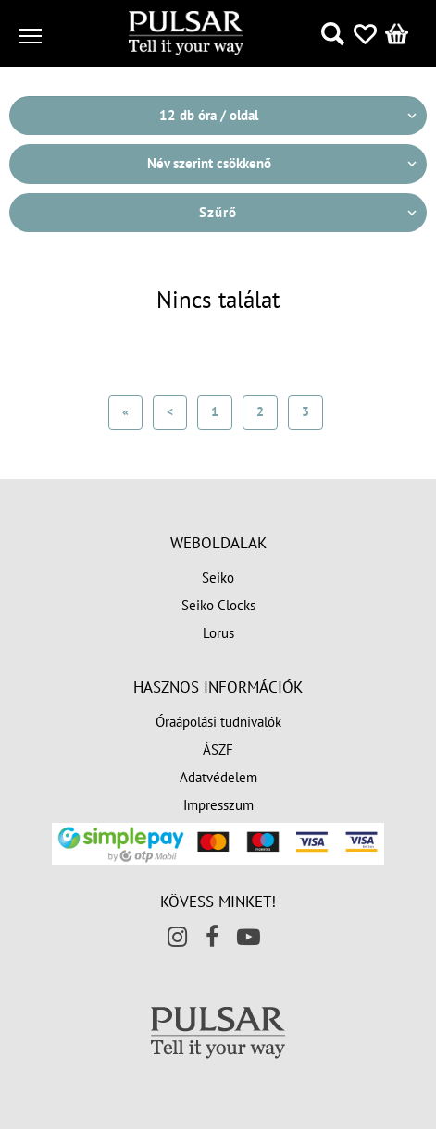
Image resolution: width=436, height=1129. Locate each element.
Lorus (218, 633)
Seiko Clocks (218, 605)
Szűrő (218, 212)
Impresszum (218, 805)
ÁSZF (218, 749)
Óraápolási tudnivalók (218, 721)
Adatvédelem (218, 777)
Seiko (218, 577)
